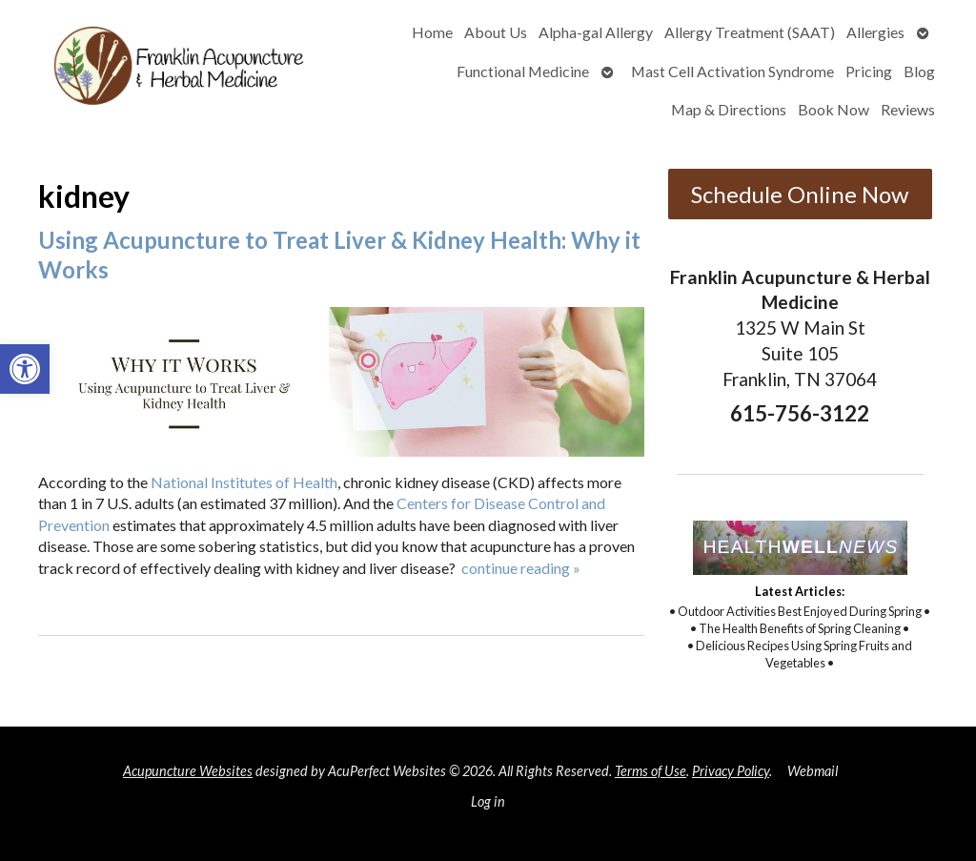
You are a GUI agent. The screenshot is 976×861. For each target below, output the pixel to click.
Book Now (833, 109)
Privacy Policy (730, 771)
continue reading (520, 568)
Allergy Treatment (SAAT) (749, 32)
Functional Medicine (523, 71)
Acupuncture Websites (188, 771)
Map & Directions (728, 109)
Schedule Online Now (799, 194)
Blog (919, 71)
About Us (495, 32)
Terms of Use (650, 771)
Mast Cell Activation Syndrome (732, 71)
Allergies (875, 32)
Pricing (868, 71)
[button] (25, 369)
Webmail (812, 771)
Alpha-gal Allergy (596, 32)
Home (432, 32)
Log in (488, 801)
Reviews (908, 109)
